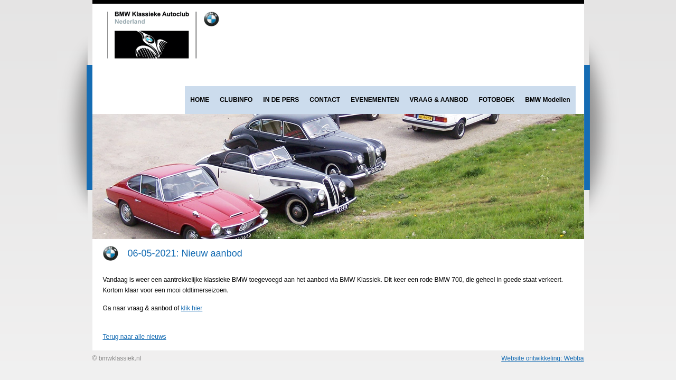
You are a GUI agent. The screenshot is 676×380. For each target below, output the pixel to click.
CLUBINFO (236, 99)
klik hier (192, 308)
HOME (199, 99)
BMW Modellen (547, 99)
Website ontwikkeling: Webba (542, 358)
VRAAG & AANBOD (439, 99)
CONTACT (324, 99)
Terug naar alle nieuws (134, 336)
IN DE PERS (281, 99)
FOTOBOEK (496, 99)
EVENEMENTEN (375, 99)
